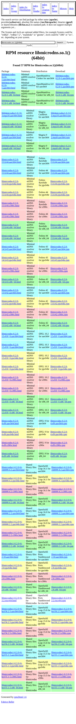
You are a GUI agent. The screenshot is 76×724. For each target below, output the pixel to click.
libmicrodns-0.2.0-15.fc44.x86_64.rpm (59, 226)
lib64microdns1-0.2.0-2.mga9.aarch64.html (12, 136)
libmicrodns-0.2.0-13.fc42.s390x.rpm (59, 313)
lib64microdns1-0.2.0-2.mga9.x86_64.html (12, 147)
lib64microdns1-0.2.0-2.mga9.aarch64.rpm (61, 136)
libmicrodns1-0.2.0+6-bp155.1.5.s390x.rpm (61, 675)
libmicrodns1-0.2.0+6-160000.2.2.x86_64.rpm (62, 544)
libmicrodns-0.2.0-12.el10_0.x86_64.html (12, 400)
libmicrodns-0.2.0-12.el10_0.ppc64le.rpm (61, 356)
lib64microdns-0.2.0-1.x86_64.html (11, 93)
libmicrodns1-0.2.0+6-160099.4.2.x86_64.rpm (62, 501)
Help (71, 8)
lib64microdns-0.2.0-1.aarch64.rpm (64, 77)
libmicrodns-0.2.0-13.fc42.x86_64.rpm (59, 324)
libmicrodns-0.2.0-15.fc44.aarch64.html (11, 160)
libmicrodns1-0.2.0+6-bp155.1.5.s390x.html (12, 675)
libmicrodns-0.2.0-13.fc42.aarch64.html (11, 291)
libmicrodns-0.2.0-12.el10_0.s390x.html (12, 378)
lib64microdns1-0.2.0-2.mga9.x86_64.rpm (61, 147)
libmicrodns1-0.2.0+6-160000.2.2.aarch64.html (13, 512)
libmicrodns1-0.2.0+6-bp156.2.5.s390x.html (12, 631)
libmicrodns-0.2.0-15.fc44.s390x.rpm (59, 204)
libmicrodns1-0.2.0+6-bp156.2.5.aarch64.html (12, 610)
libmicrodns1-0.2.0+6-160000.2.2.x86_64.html (13, 544)
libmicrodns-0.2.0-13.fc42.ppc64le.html (11, 302)
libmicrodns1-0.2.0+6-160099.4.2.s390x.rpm (61, 490)
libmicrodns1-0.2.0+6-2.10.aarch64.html (12, 555)
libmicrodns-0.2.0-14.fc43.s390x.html (10, 269)
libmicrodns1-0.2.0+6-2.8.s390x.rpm (61, 577)
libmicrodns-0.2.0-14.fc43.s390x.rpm (59, 269)
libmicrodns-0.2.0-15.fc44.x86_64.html (11, 226)
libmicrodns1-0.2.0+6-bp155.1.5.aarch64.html (12, 653)
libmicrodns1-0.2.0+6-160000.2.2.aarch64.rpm (62, 512)
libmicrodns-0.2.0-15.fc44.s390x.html (10, 204)
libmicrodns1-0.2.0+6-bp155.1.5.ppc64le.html (12, 664)
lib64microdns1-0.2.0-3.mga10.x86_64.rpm (61, 125)
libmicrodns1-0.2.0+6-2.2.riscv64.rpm (61, 599)
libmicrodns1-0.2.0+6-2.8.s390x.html (12, 577)
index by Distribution (24, 8)
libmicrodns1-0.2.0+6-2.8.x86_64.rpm (61, 588)
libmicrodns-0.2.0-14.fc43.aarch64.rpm (59, 247)
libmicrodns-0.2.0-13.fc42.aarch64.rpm (59, 291)
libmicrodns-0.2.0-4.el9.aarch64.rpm (58, 422)
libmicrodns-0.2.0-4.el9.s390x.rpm (58, 443)
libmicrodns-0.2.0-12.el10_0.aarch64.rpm (61, 335)
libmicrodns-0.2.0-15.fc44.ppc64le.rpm (59, 182)
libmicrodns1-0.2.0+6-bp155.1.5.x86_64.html (12, 686)
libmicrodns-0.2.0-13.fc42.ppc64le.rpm (59, 302)
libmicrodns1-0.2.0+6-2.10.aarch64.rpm (61, 555)
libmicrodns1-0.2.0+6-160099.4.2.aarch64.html (13, 468)
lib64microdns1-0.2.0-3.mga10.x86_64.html (12, 125)
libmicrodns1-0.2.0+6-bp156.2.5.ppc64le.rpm (62, 621)
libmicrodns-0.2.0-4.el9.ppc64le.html (10, 433)
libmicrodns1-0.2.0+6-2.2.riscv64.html (12, 599)
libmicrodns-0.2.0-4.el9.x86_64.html (10, 454)
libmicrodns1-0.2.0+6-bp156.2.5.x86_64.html (12, 642)
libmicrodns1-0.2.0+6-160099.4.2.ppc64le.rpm (62, 479)
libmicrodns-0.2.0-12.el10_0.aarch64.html (12, 335)
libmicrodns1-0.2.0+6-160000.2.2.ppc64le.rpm (62, 523)
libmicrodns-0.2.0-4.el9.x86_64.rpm (58, 454)
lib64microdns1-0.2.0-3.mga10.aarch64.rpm (61, 114)
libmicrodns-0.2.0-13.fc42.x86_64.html (11, 324)
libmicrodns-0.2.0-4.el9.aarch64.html (10, 422)
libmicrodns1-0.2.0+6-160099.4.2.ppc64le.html (13, 479)
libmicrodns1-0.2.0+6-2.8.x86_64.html (12, 588)
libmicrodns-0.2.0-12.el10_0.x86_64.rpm (60, 400)
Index (6, 8)
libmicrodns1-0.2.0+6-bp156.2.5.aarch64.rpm (62, 610)
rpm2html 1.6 (20, 697)
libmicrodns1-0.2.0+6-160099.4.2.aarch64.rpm (62, 468)
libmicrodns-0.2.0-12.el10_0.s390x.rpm (60, 378)
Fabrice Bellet (7, 702)
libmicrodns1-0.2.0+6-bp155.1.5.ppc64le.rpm (62, 664)
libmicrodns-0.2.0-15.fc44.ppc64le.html (11, 182)
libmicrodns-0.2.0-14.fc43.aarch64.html (11, 247)
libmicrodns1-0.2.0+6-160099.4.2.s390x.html (12, 490)
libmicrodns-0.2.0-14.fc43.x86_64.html (11, 280)
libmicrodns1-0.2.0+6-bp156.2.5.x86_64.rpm (61, 642)
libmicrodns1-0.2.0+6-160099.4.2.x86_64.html (13, 501)
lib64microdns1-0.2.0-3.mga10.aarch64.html (12, 114)
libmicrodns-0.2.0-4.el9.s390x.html (10, 443)
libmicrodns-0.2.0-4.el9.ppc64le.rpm (58, 433)
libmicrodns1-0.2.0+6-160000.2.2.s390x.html (12, 533)
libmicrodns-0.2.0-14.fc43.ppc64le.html (11, 258)
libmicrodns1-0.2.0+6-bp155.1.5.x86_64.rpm (61, 686)
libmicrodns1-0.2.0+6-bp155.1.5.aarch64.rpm (62, 653)
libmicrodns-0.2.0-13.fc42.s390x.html (10, 313)
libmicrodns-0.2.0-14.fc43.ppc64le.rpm (59, 258)
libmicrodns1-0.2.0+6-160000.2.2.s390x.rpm (61, 533)
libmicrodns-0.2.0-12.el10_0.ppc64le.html (12, 356)
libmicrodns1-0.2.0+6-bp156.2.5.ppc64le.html (12, 621)
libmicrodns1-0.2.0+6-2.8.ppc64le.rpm (61, 566)
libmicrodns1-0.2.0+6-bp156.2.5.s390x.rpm (61, 631)
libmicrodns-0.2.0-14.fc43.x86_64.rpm (59, 280)
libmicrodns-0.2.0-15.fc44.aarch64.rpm (59, 160)
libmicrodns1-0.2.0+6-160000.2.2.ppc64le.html (13, 523)
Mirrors (63, 8)
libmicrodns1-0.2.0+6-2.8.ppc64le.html (12, 566)
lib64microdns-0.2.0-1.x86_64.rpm (64, 93)
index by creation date (45, 8)
